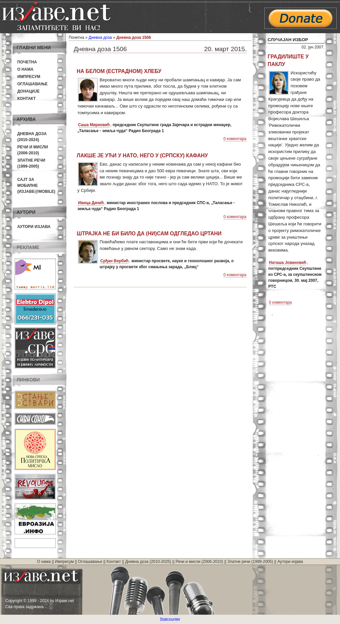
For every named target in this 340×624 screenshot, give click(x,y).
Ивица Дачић (91, 202)
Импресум (28, 76)
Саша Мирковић (94, 124)
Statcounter (170, 619)
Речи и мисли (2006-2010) (199, 561)
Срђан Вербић (114, 261)
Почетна (27, 62)
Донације (28, 91)
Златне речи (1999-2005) (250, 561)
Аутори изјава (33, 226)
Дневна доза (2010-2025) (148, 561)
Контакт (26, 98)
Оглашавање (32, 84)
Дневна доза (100, 37)
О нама (25, 69)
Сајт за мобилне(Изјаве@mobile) (36, 185)
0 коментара (234, 138)
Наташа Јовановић (287, 262)
